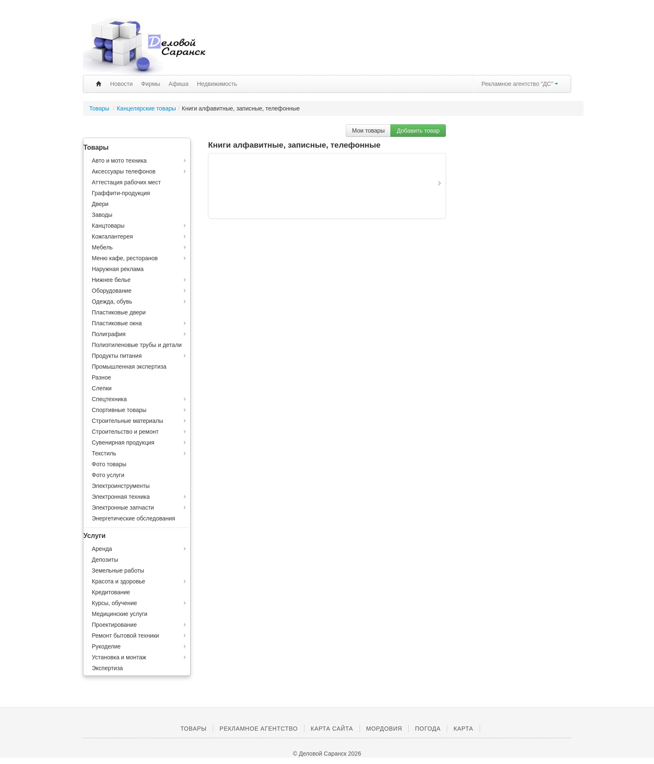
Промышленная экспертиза (129, 366)
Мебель (102, 247)
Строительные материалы (127, 420)
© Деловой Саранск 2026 (327, 753)
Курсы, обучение (114, 603)
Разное (101, 377)
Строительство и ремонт (125, 431)
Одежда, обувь (112, 301)
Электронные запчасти (123, 507)
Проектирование (114, 624)
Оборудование (111, 290)
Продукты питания (117, 355)
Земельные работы (118, 570)
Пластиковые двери (119, 312)
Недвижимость (217, 83)
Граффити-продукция (121, 193)
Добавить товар (418, 130)
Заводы (102, 214)
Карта (463, 728)
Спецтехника (109, 399)
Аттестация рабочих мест (126, 182)
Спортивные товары (119, 410)
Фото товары (109, 464)
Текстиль (104, 453)
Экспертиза (107, 668)
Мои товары (368, 130)
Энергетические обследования (133, 518)
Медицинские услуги (119, 614)
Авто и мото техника (119, 160)
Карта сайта (332, 728)
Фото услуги (108, 475)
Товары (100, 108)
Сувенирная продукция (123, 442)
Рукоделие (106, 646)
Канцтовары (108, 225)
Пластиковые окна (117, 323)
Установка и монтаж (119, 657)
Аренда (102, 548)
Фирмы (150, 83)
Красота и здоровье (118, 581)
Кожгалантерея (112, 236)
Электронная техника (121, 496)
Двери (100, 204)
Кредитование (111, 592)
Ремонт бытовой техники (125, 635)
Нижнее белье (111, 279)
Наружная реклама (117, 269)
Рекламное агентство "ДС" (519, 83)
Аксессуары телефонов (124, 171)
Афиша (179, 83)
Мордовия (384, 728)
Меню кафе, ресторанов (125, 258)
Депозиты (105, 559)
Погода (427, 728)
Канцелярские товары (146, 108)
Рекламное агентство (258, 728)
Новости (121, 83)
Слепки (102, 388)
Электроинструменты (121, 486)
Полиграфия (109, 334)
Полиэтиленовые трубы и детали (137, 345)
